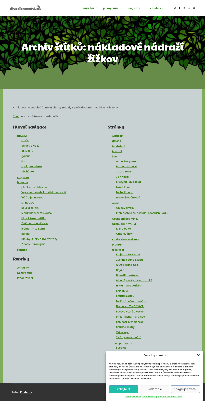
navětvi (22, 136)
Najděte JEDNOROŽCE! (130, 306)
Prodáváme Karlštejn (125, 239)
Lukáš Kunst (123, 187)
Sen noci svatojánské (129, 322)
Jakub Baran (124, 171)
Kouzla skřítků (30, 208)
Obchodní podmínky (125, 218)
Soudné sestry (125, 327)
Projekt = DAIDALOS (128, 254)
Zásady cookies (133, 398)
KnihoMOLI (27, 202)
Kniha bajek (123, 228)
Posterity (26, 392)
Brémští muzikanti (33, 228)
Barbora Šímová (126, 166)
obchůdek (27, 171)
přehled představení (34, 187)
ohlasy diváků (30, 145)
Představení (25, 278)
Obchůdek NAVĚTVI (124, 224)
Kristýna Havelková (128, 182)
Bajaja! (25, 233)
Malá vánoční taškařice (36, 213)
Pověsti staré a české (129, 311)
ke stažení (118, 146)
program (23, 177)
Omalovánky (124, 233)
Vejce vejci (122, 332)
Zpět (16, 116)
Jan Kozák (122, 177)
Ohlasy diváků (125, 208)
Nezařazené (24, 273)
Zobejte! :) (123, 390)
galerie (25, 156)
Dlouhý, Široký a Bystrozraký (39, 239)
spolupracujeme (31, 166)
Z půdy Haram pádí (33, 244)
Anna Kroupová (126, 161)
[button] (198, 356)
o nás (25, 140)
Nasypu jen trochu (185, 390)
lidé (23, 161)
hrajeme (22, 182)
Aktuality (23, 267)
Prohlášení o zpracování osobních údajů (162, 398)
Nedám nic (155, 390)
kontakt (22, 250)
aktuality (27, 151)
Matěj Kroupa (124, 192)
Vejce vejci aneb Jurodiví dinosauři (43, 192)
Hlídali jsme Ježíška (33, 218)
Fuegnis (121, 347)
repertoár (118, 250)
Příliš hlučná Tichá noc (130, 316)
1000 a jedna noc (32, 197)
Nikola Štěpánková (128, 197)
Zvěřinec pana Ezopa (34, 223)
